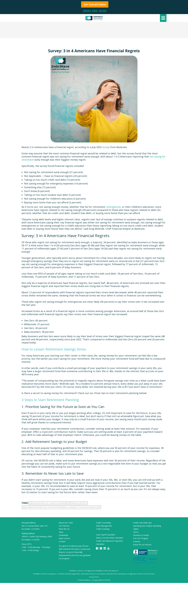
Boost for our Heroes (142, 544)
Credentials (63, 535)
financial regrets (79, 503)
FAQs (61, 532)
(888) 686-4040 (95, 10)
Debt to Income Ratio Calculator (109, 538)
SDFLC (136, 532)
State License (64, 538)
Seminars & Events (141, 535)
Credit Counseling (103, 522)
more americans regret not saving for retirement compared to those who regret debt (61, 507)
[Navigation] (163, 18)
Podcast (136, 541)
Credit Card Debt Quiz (142, 522)
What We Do (64, 529)
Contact (62, 541)
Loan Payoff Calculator (105, 534)
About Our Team (66, 522)
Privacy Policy (94, 577)
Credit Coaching (102, 529)
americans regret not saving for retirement (49, 503)
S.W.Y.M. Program (140, 538)
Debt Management (104, 526)
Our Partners (64, 526)
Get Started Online (95, 4)
